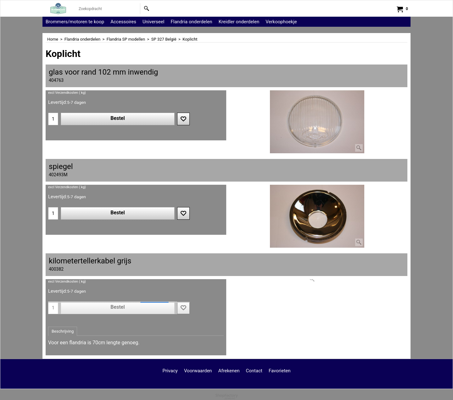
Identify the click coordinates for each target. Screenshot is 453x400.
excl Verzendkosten (63, 93)
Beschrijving (63, 331)
